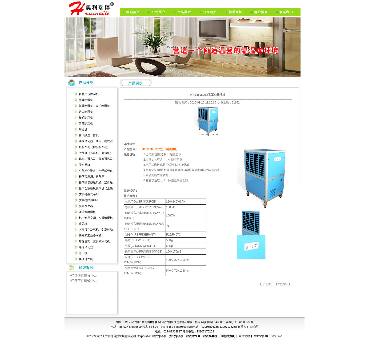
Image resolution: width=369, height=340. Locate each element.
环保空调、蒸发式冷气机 (94, 241)
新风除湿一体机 (89, 135)
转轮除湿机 (86, 117)
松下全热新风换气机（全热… (97, 188)
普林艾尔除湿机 (89, 94)
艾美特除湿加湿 (89, 200)
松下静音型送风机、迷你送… (97, 182)
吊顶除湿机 (86, 123)
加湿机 (83, 129)
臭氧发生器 (86, 206)
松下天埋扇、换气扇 (91, 176)
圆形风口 (84, 164)
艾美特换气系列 (89, 194)
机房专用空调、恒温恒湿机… (97, 218)
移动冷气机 (86, 259)
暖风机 (83, 223)
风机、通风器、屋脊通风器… (97, 159)
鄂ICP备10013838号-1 (267, 336)
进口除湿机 (86, 111)
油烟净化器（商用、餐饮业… (97, 141)
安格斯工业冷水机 (90, 235)
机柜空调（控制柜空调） (94, 147)
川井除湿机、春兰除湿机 (94, 106)
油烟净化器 (86, 247)
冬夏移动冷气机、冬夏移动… (97, 229)
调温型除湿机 (87, 212)
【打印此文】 (265, 284)
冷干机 (83, 253)
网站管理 (245, 336)
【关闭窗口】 (283, 284)
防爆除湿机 (86, 100)
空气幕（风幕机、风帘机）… (97, 153)
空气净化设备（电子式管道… (97, 170)
